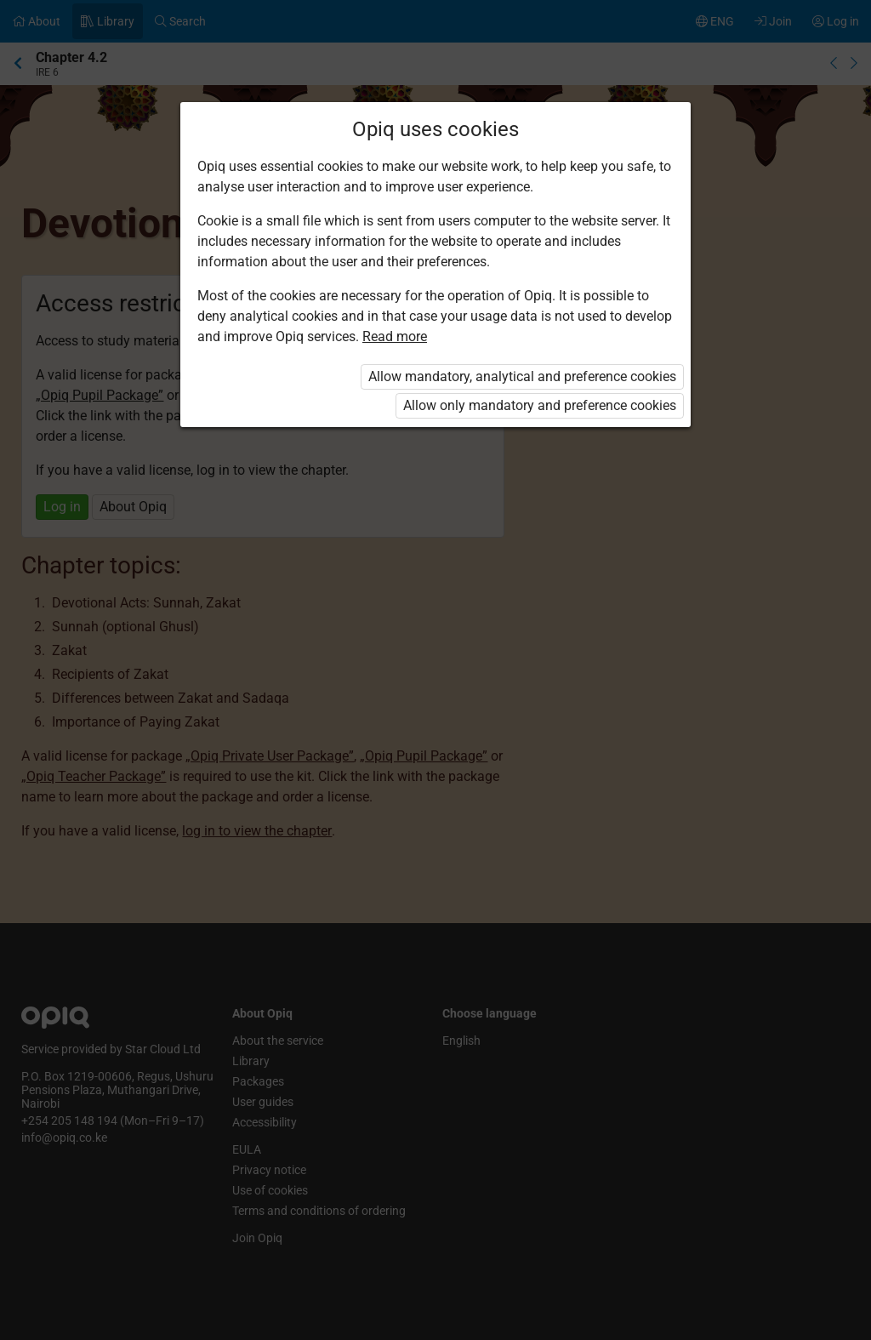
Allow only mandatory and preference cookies (539, 405)
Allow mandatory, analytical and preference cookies (522, 376)
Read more (394, 336)
